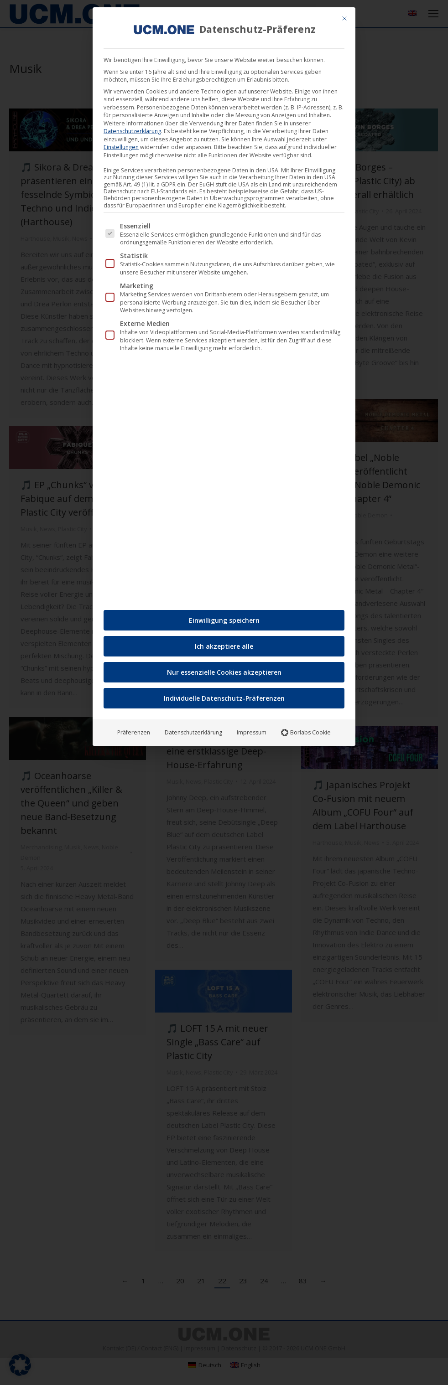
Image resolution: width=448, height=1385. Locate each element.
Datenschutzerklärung (132, 128)
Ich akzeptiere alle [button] (224, 643)
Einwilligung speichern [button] (224, 617)
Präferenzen (133, 729)
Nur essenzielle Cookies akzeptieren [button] (224, 669)
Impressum (251, 729)
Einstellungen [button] (121, 144)
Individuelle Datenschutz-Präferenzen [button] (224, 695)
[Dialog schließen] (344, 15)
